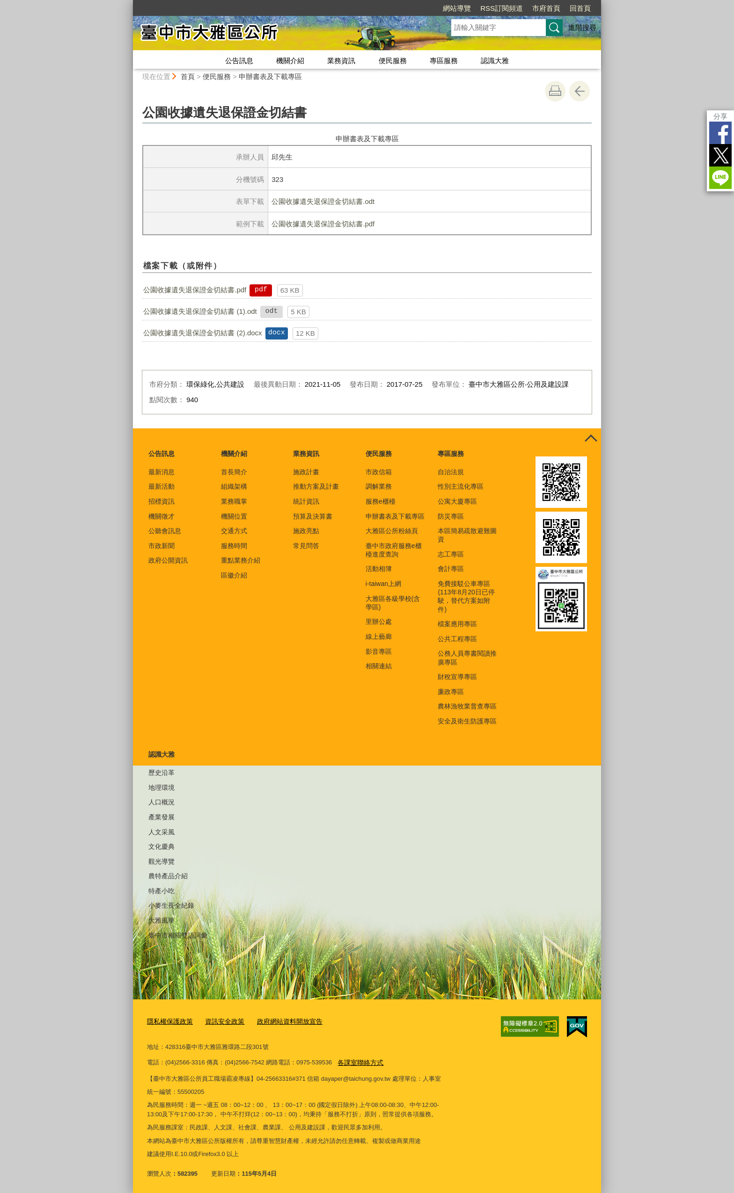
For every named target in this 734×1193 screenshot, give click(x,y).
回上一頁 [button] (579, 91)
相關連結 (379, 666)
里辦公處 (379, 621)
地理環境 (161, 787)
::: (129, 4)
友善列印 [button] (555, 91)
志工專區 (451, 554)
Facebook (720, 133)
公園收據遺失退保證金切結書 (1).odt (200, 311)
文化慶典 (161, 846)
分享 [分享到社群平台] (720, 116)
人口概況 (161, 802)
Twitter (720, 155)
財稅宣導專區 (457, 676)
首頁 (188, 76)
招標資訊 (161, 501)
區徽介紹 (234, 575)
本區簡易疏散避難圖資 (467, 535)
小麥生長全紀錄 (171, 905)
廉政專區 (451, 691)
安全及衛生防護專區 (467, 721)
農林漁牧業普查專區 (467, 706)
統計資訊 (306, 501)
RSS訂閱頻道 (501, 8)
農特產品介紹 (168, 876)
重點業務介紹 (240, 560)
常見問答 (306, 546)
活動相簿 (379, 568)
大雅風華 (161, 920)
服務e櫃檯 (381, 501)
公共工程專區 (457, 639)
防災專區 (451, 516)
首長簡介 (234, 472)
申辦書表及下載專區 (270, 76)
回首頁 (580, 8)
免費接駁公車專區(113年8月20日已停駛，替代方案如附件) (466, 596)
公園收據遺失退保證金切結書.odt (323, 201)
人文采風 (161, 832)
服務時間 (234, 546)
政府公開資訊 (168, 560)
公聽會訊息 (164, 531)
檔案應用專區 (457, 624)
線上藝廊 (379, 636)
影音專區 (379, 651)
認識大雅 (495, 61)
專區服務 (444, 61)
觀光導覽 (161, 861)
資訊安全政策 (220, 1020)
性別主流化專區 (461, 486)
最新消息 (161, 472)
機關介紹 (290, 61)
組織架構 (234, 486)
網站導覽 (457, 8)
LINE (720, 177)
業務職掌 (234, 501)
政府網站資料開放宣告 (281, 1020)
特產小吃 (161, 891)
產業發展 (161, 817)
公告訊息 (239, 61)
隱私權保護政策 (168, 1020)
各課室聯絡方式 (359, 1059)
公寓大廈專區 (457, 501)
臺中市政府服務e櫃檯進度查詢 (394, 550)
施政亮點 (306, 531)
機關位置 (234, 516)
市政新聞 (161, 546)
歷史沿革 (161, 772)
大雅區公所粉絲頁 (392, 531)
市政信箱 (379, 472)
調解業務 (379, 486)
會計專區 (451, 568)
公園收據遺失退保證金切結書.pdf (323, 224)
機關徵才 (161, 516)
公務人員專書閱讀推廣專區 (467, 657)
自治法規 (451, 472)
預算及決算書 (312, 516)
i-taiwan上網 (383, 583)
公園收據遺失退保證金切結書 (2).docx (202, 333)
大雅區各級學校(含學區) (393, 603)
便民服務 (393, 61)
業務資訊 (341, 61)
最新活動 (161, 486)
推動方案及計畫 (316, 486)
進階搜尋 (582, 27)
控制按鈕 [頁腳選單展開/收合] (590, 438)
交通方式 (234, 531)
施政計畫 (306, 472)
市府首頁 (546, 8)
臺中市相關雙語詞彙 (177, 935)
